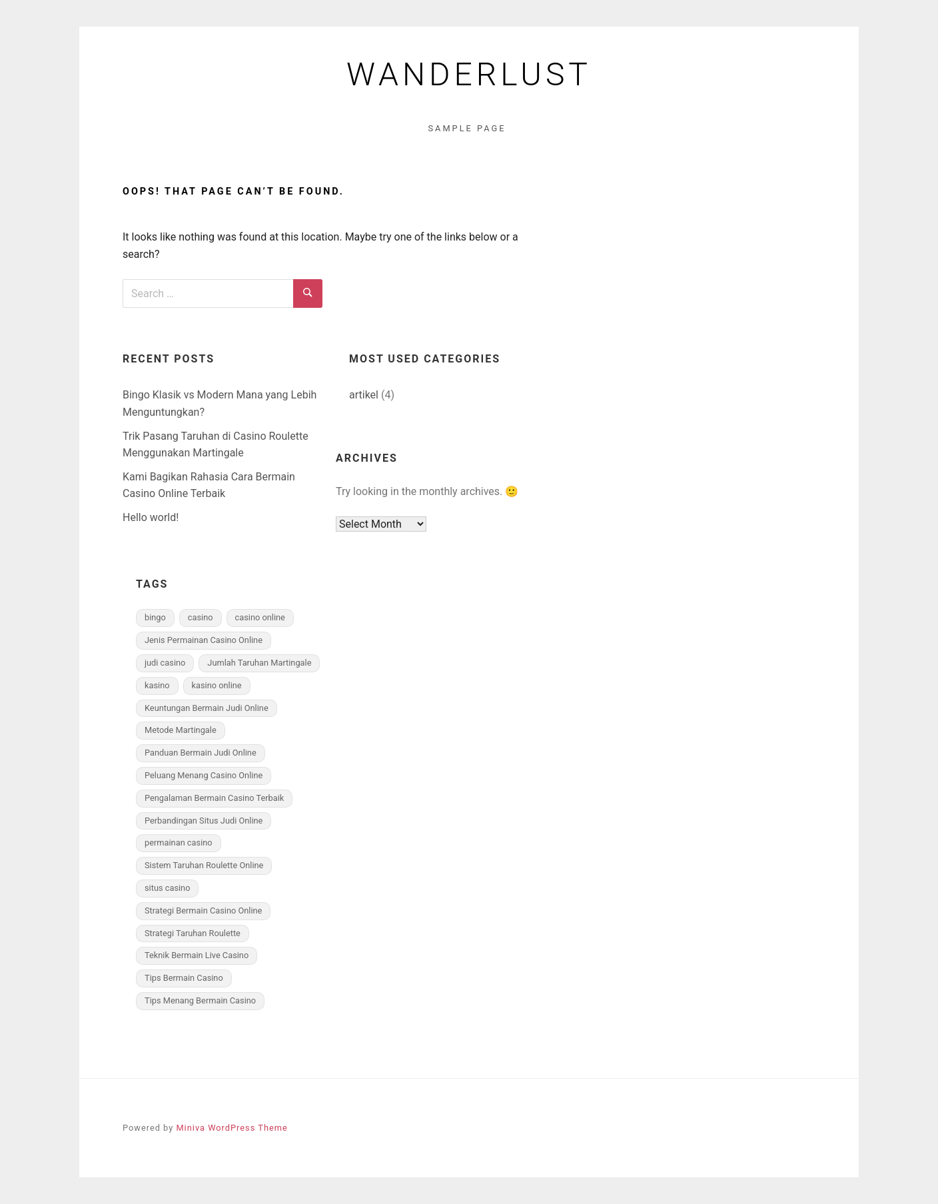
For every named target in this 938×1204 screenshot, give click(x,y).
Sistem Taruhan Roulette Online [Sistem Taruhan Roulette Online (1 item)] (204, 865)
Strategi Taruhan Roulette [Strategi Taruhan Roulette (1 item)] (192, 933)
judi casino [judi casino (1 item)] (165, 663)
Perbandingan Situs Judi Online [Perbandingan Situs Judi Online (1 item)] (203, 821)
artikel (363, 394)
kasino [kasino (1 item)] (157, 685)
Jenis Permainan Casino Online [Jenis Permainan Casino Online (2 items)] (203, 640)
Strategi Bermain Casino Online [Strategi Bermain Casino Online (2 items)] (203, 910)
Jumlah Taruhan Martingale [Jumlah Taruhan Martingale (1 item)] (259, 663)
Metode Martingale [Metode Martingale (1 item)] (181, 730)
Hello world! (151, 517)
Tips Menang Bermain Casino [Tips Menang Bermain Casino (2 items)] (200, 1000)
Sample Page (467, 128)
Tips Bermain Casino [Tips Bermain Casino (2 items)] (184, 978)
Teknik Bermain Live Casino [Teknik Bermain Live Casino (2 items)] (196, 955)
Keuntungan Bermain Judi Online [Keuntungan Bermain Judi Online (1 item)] (206, 708)
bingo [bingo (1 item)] (155, 617)
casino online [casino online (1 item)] (260, 617)
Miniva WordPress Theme (231, 1128)
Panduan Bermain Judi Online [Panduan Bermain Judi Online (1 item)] (200, 753)
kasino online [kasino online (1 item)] (217, 685)
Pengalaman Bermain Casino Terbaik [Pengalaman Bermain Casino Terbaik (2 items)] (214, 798)
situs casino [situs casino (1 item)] (167, 888)
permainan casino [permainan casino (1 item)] (179, 843)
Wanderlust (469, 75)
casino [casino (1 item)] (200, 617)
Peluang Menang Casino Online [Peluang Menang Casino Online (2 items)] (203, 775)
